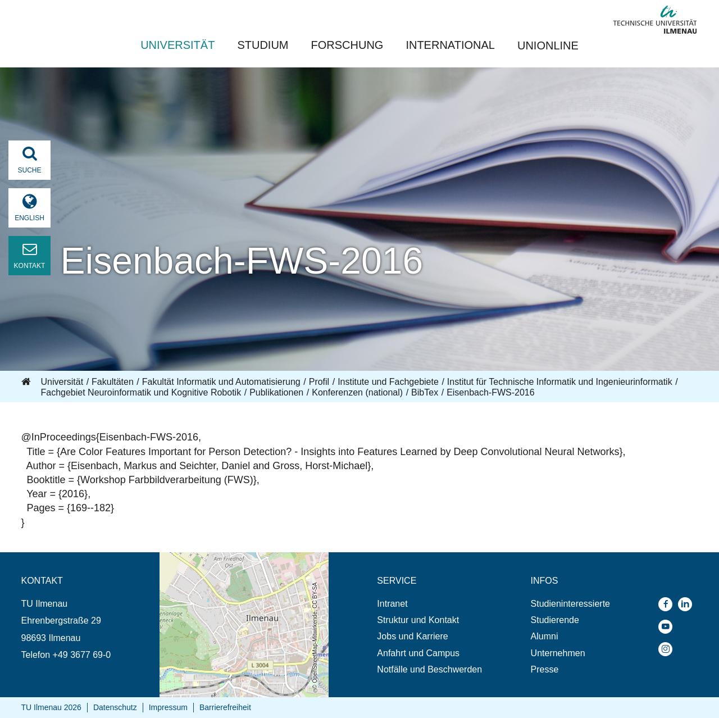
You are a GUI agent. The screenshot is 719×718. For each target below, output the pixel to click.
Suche (29, 160)
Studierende (555, 620)
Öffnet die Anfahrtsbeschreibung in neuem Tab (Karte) (243, 563)
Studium (262, 45)
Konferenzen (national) (357, 392)
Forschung (347, 45)
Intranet (392, 603)
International (450, 45)
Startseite (27, 382)
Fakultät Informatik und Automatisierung (221, 382)
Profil (319, 382)
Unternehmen (558, 653)
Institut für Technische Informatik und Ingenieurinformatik (559, 382)
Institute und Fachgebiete (388, 382)
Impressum (168, 707)
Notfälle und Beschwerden (429, 669)
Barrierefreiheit (225, 707)
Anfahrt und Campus (418, 653)
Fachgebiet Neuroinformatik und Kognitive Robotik (141, 392)
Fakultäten (113, 382)
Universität (177, 45)
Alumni (544, 636)
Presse (545, 669)
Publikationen (276, 392)
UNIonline (548, 45)
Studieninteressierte (570, 603)
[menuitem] (429, 603)
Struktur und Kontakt (418, 620)
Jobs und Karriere (412, 636)
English (29, 218)
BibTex (424, 392)
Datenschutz (115, 707)
